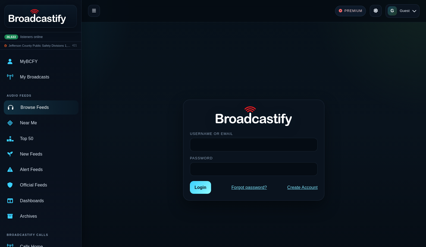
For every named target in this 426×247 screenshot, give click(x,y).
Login (200, 187)
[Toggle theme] (376, 11)
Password (201, 158)
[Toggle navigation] (94, 11)
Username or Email (211, 134)
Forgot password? (249, 187)
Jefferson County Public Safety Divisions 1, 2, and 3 (40, 45)
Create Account (302, 187)
